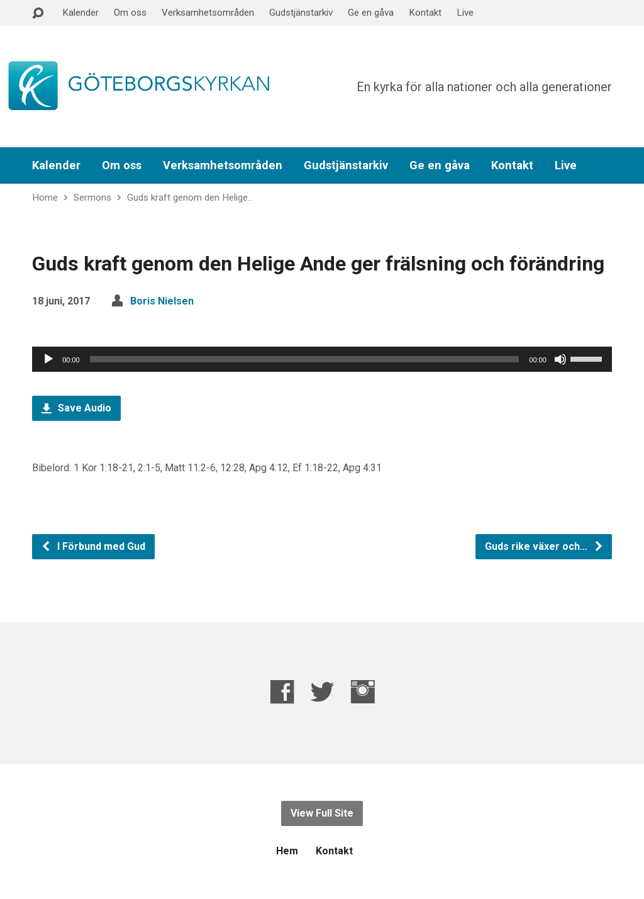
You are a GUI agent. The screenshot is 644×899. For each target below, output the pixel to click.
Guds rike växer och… (544, 546)
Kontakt (425, 12)
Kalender (80, 12)
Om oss (130, 12)
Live (465, 12)
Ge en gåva (371, 12)
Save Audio (76, 408)
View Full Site (322, 813)
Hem (287, 851)
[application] (322, 359)
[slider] (304, 359)
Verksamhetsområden (208, 12)
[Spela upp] (48, 359)
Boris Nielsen (162, 301)
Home (45, 197)
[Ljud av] (560, 359)
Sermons (92, 197)
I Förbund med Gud (93, 546)
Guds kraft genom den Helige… (190, 197)
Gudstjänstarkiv (301, 12)
